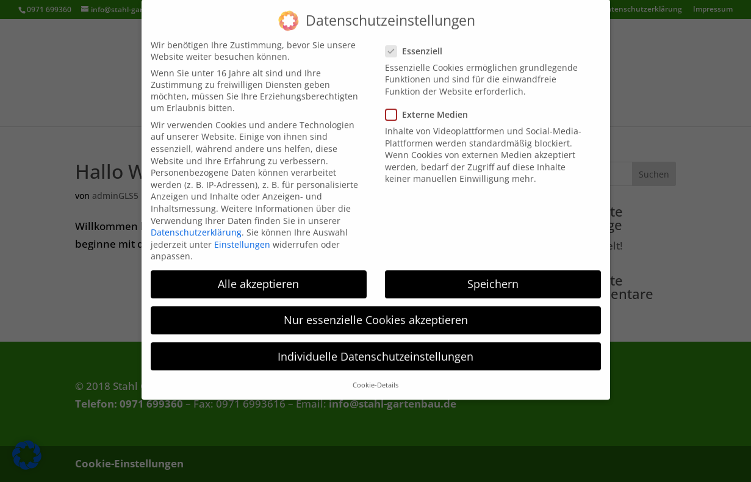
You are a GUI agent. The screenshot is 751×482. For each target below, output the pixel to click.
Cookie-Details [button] (375, 377)
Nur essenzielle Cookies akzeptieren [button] (376, 312)
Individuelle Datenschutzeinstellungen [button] (375, 348)
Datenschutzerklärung (196, 225)
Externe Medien (431, 107)
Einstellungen (242, 236)
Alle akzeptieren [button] (258, 276)
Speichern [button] (493, 276)
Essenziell (419, 43)
